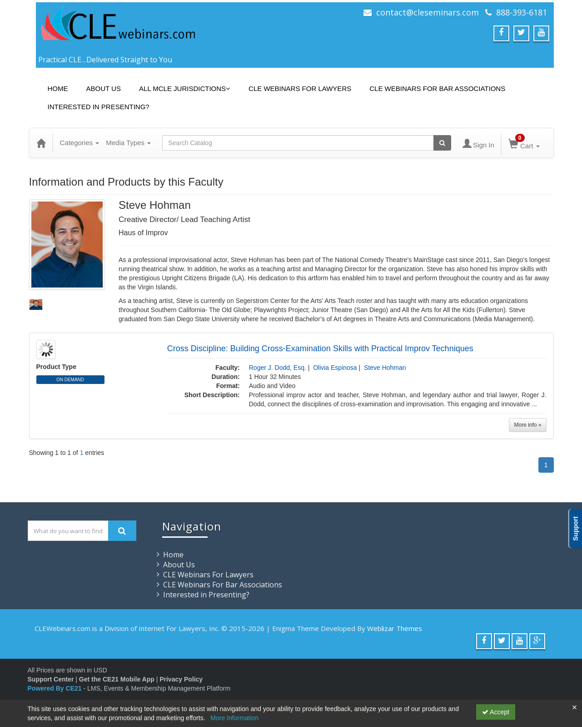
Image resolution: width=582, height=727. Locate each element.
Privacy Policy (181, 679)
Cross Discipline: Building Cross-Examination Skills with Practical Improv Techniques (320, 348)
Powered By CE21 (56, 688)
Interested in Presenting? (98, 107)
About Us (103, 88)
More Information (234, 718)
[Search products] (442, 143)
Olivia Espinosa (335, 367)
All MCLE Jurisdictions (184, 88)
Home (58, 88)
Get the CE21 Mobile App (116, 679)
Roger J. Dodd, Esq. (277, 367)
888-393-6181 (521, 12)
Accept (495, 712)
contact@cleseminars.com (427, 12)
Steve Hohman (385, 367)
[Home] (41, 142)
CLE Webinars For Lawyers (300, 88)
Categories (79, 142)
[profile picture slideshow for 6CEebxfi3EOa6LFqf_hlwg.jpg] (36, 304)
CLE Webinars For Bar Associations (437, 88)
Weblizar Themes (394, 628)
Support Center (51, 679)
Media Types (128, 142)
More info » (527, 425)
